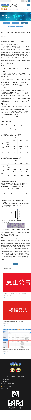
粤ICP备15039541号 (6, 384)
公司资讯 (6, 23)
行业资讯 (15, 23)
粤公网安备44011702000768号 (6, 386)
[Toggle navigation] (28, 5)
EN (29, 1)
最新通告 (19, 26)
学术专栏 (24, 23)
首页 (26, 1)
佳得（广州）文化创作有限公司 (9, 388)
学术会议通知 (11, 26)
